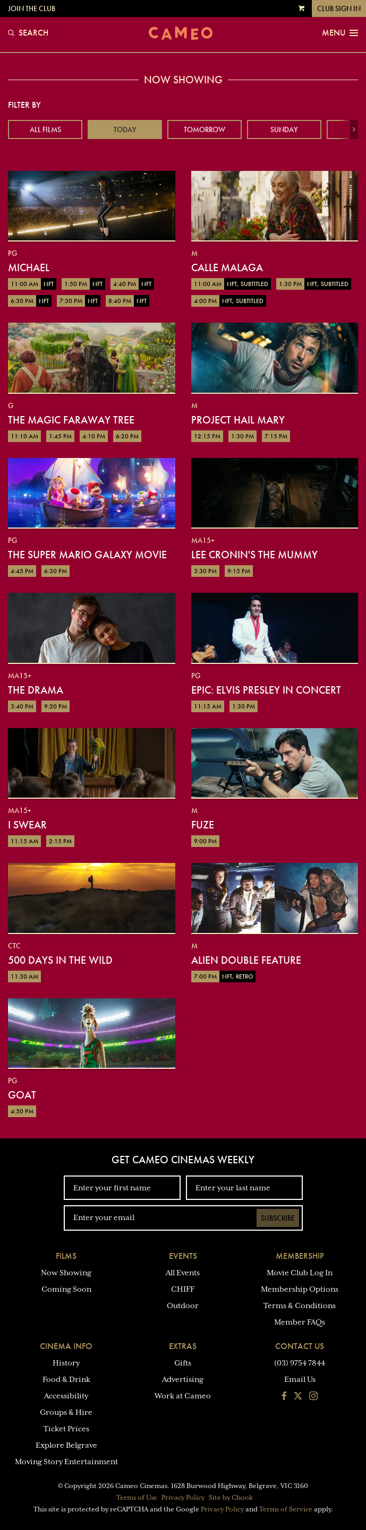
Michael (28, 267)
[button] (354, 129)
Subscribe (278, 1218)
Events (183, 1255)
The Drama (35, 690)
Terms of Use (136, 1497)
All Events (183, 1272)
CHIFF (182, 1289)
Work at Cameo (183, 1395)
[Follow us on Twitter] (298, 1397)
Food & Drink (66, 1379)
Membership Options (299, 1289)
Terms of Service (285, 1509)
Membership (300, 1255)
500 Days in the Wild (60, 960)
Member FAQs (299, 1322)
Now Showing (66, 1272)
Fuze (202, 825)
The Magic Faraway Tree (71, 420)
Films (66, 1255)
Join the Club (31, 8)
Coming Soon (66, 1289)
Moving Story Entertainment (66, 1461)
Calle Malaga (227, 267)
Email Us (300, 1379)
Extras (183, 1346)
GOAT (22, 1095)
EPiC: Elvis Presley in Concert (266, 690)
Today (125, 129)
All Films (45, 129)
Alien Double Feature (246, 960)
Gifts (182, 1363)
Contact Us (299, 1346)
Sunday (284, 129)
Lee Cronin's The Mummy (254, 554)
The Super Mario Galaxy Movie (87, 554)
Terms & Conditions (299, 1305)
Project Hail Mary (238, 420)
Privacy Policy (183, 1497)
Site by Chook (231, 1497)
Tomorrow (204, 129)
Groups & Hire (66, 1412)
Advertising (182, 1379)
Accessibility (66, 1395)
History (66, 1363)
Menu (340, 33)
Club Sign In (339, 8)
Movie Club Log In (300, 1272)
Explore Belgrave (66, 1445)
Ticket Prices (66, 1428)
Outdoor (183, 1305)
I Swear (27, 825)
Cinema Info (66, 1346)
